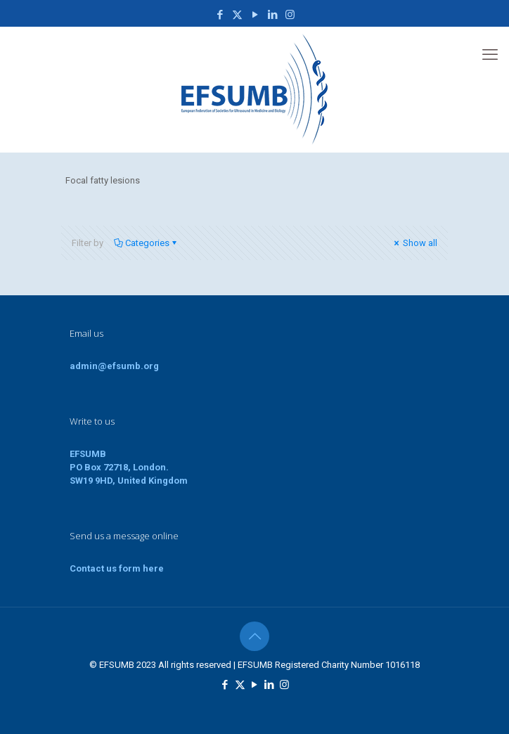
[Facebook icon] (219, 14)
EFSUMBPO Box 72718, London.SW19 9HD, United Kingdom (129, 467)
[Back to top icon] (254, 636)
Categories (146, 243)
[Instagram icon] (290, 14)
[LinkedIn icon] (272, 14)
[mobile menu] (490, 55)
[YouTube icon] (255, 14)
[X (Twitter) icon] (237, 14)
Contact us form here (117, 568)
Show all (414, 243)
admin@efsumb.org (114, 366)
